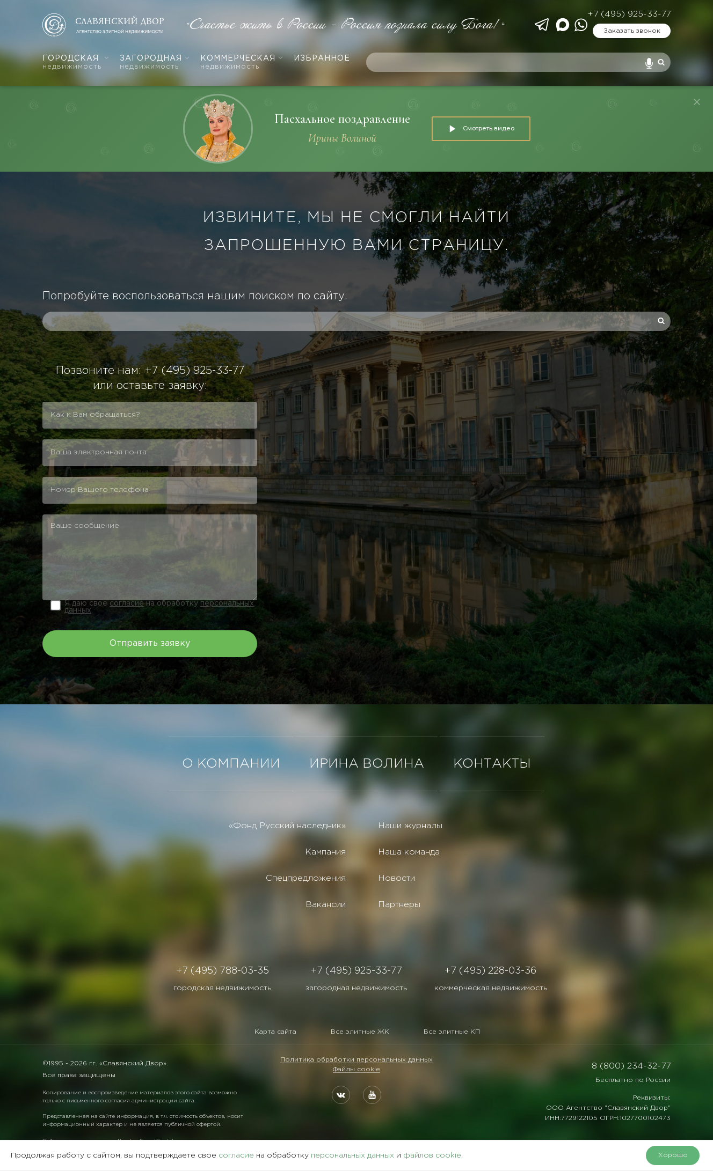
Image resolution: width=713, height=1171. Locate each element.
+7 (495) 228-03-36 (490, 971)
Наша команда (409, 852)
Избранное (322, 58)
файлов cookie (432, 1155)
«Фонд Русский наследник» (287, 826)
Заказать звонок (631, 31)
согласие (127, 603)
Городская (76, 62)
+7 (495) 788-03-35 (222, 971)
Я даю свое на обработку (159, 607)
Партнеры (399, 905)
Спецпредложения (306, 878)
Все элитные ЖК (360, 1032)
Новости (396, 878)
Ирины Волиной (342, 138)
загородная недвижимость (356, 988)
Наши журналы (410, 826)
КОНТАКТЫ (492, 764)
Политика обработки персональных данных (356, 1060)
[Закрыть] (697, 102)
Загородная (155, 62)
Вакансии (325, 905)
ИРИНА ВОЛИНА (366, 764)
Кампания (325, 852)
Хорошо (673, 1155)
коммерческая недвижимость (490, 988)
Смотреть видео (481, 129)
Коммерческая (241, 62)
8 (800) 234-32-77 (631, 1066)
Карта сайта (275, 1032)
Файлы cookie (356, 1069)
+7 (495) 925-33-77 (629, 14)
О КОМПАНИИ (231, 764)
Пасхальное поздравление (342, 119)
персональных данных (352, 1155)
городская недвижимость (222, 988)
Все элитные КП (452, 1032)
